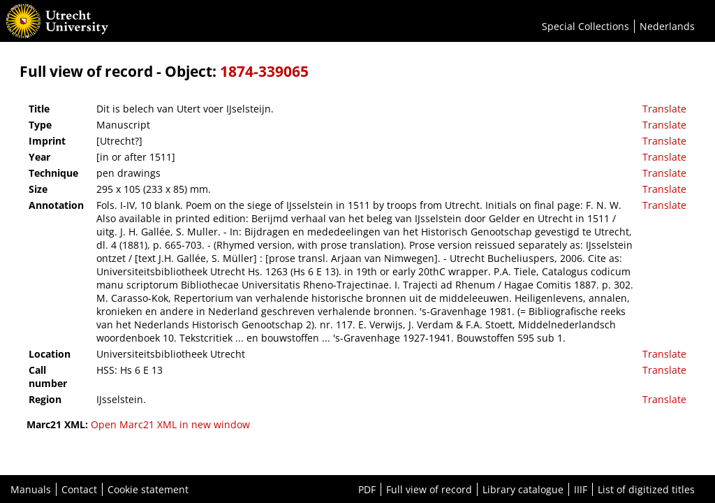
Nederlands (667, 26)
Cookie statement (148, 489)
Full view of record (429, 489)
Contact (79, 489)
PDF (367, 489)
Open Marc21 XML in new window (170, 424)
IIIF (580, 489)
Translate (664, 108)
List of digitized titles (646, 489)
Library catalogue (522, 489)
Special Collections (585, 26)
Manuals (30, 489)
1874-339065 (264, 71)
